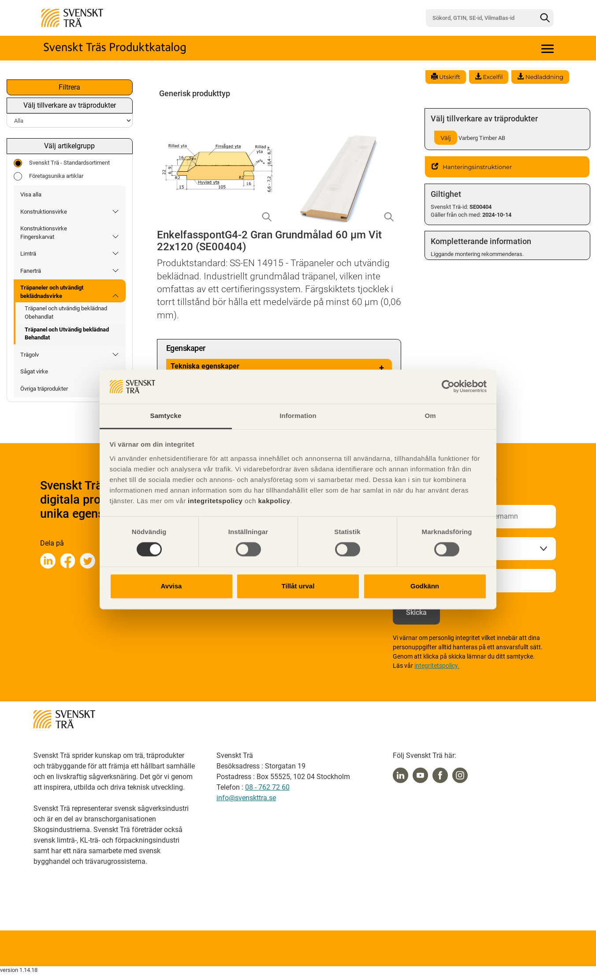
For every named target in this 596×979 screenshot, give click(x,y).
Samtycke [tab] (166, 415)
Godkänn (424, 586)
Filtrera (69, 87)
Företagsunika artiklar (48, 176)
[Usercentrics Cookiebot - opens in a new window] (448, 386)
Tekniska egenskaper (279, 367)
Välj (446, 137)
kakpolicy (274, 501)
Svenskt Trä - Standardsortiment (62, 163)
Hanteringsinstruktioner (472, 166)
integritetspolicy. (436, 665)
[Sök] (545, 18)
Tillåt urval (298, 586)
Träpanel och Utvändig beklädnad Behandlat (67, 333)
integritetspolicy (214, 501)
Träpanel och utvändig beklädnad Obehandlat (66, 312)
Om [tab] (430, 415)
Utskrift (445, 76)
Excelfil (489, 76)
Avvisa (171, 586)
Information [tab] (298, 415)
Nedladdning (540, 76)
